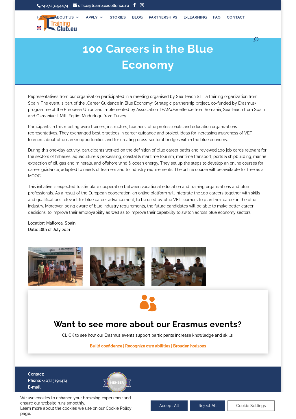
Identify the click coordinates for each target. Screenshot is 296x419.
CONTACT (236, 17)
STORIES (118, 17)
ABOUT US (64, 17)
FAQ (217, 17)
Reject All (208, 405)
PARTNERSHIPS (163, 17)
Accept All (169, 405)
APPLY (92, 17)
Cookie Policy (119, 408)
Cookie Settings (251, 405)
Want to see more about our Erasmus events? (148, 324)
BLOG (137, 17)
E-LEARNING (195, 17)
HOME (42, 17)
